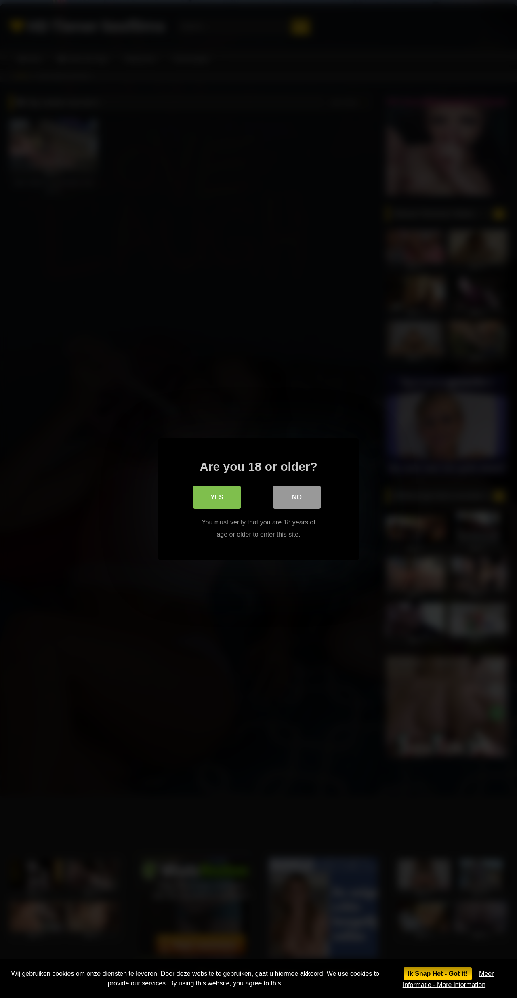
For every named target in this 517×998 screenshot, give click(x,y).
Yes (216, 496)
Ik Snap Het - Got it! (437, 973)
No (297, 496)
